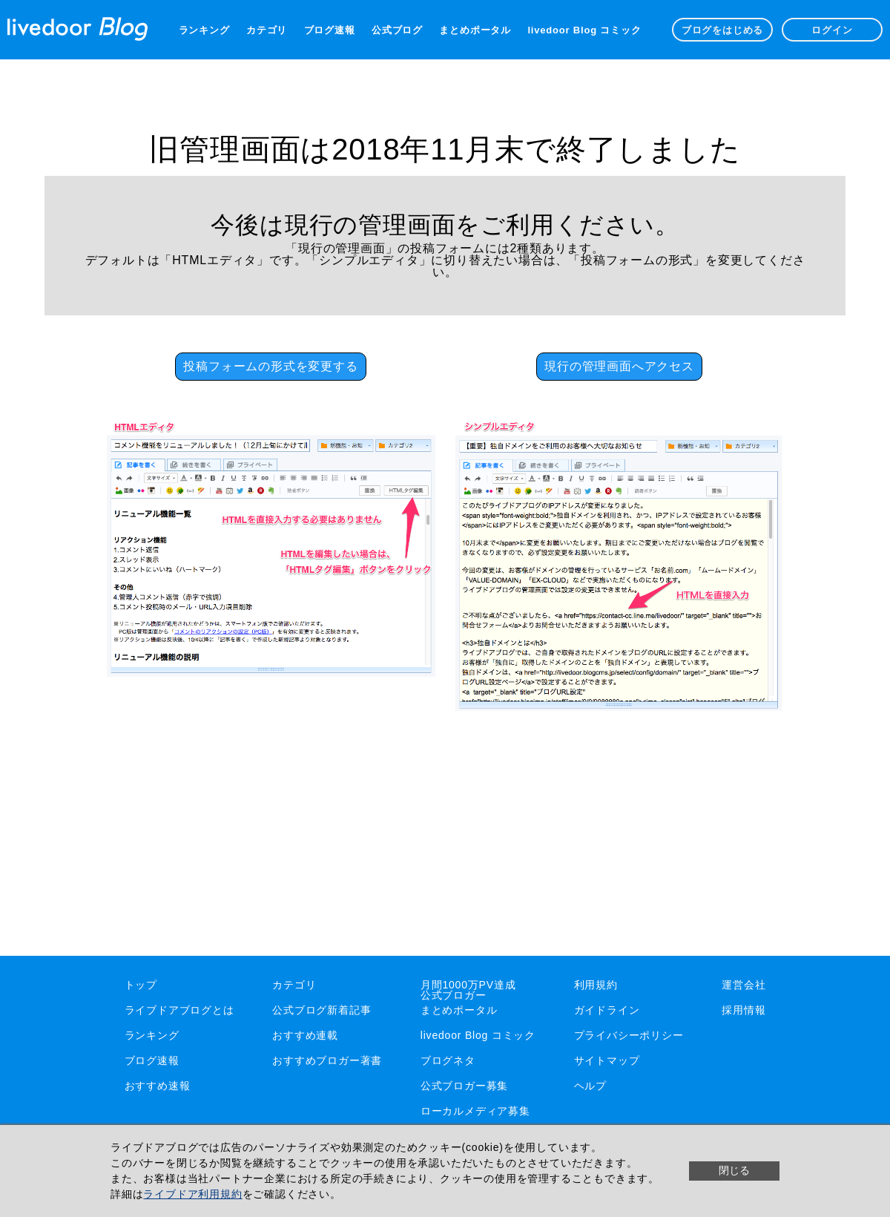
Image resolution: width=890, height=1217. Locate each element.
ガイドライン (607, 1010)
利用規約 (596, 985)
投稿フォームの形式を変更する (270, 366)
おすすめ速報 (158, 1085)
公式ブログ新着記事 (321, 1010)
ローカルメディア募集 (475, 1111)
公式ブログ (397, 30)
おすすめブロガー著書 (327, 1060)
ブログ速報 (329, 30)
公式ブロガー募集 (464, 1085)
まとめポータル (475, 30)
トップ (141, 985)
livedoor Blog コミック (584, 30)
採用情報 (743, 1010)
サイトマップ (607, 1060)
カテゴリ (266, 30)
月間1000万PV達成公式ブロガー (468, 990)
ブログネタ (448, 1060)
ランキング (204, 30)
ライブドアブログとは (179, 1010)
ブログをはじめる (722, 30)
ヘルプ (590, 1085)
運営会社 (743, 985)
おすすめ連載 (305, 1035)
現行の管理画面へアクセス (619, 366)
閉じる (734, 1170)
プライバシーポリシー (629, 1035)
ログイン (831, 30)
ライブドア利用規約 (192, 1194)
